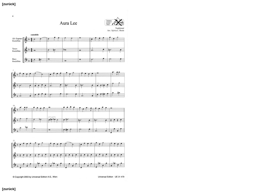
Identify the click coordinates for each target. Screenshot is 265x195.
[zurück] (9, 4)
